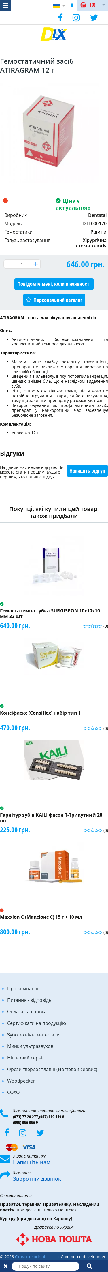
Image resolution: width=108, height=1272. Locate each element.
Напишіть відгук (87, 471)
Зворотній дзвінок (37, 1178)
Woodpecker (21, 1081)
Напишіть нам (31, 1162)
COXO (13, 1092)
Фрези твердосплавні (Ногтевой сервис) (52, 1069)
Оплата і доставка (27, 1011)
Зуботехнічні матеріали (33, 1034)
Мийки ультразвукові (30, 1046)
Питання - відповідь (29, 1000)
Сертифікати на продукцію (36, 1023)
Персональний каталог (57, 300)
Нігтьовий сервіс (26, 1058)
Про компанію (23, 988)
